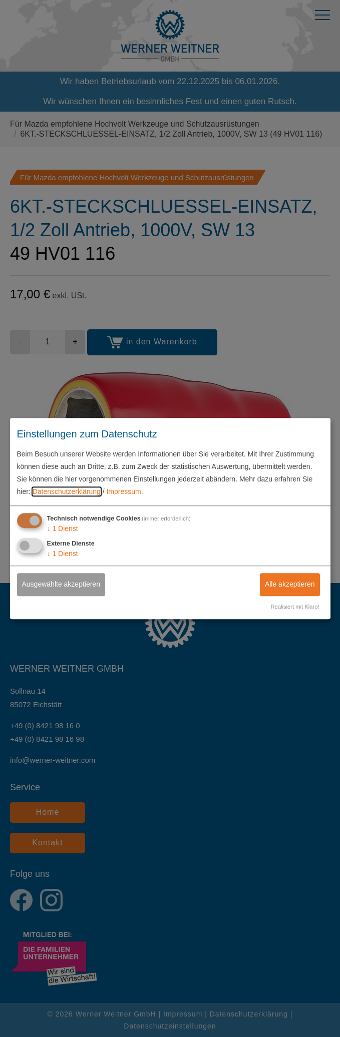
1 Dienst (62, 529)
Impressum (123, 492)
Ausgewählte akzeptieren (61, 585)
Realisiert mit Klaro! (295, 607)
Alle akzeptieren (290, 585)
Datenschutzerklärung (67, 492)
